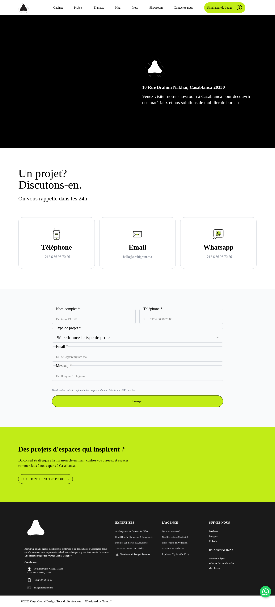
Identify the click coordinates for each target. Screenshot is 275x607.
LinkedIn (213, 541)
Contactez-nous (183, 7)
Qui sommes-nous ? (171, 531)
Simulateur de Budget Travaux (132, 554)
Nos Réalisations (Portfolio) (175, 537)
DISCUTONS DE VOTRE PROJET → (45, 479)
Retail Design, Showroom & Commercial (134, 537)
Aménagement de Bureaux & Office (131, 531)
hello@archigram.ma (137, 257)
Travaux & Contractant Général (129, 548)
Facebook (213, 531)
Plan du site (214, 568)
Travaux (99, 7)
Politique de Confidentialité (221, 563)
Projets (78, 7)
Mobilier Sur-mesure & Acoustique (131, 542)
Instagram (213, 536)
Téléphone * (152, 309)
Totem (106, 601)
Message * (64, 366)
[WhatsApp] (265, 591)
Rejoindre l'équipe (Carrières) (175, 554)
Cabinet (58, 7)
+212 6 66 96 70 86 (56, 257)
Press (135, 7)
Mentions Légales (217, 558)
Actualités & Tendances (173, 548)
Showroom (156, 7)
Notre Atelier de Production (175, 542)
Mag (118, 7)
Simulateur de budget (225, 8)
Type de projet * (68, 328)
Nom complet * (68, 309)
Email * (62, 346)
